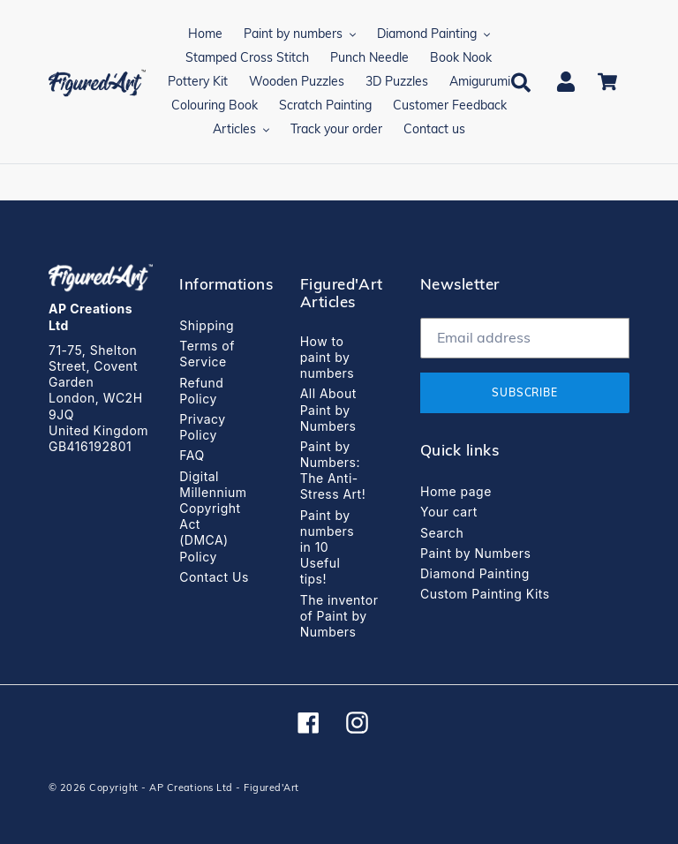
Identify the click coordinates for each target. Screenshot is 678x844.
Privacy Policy (202, 426)
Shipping (206, 325)
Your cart (449, 511)
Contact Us (214, 576)
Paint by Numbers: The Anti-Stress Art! (333, 470)
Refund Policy (201, 390)
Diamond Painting (475, 573)
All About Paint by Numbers (328, 409)
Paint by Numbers (475, 553)
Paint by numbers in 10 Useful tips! (327, 547)
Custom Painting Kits (485, 593)
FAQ (191, 455)
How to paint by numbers (327, 357)
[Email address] (524, 338)
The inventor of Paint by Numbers (339, 615)
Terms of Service (207, 353)
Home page (456, 491)
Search (441, 532)
